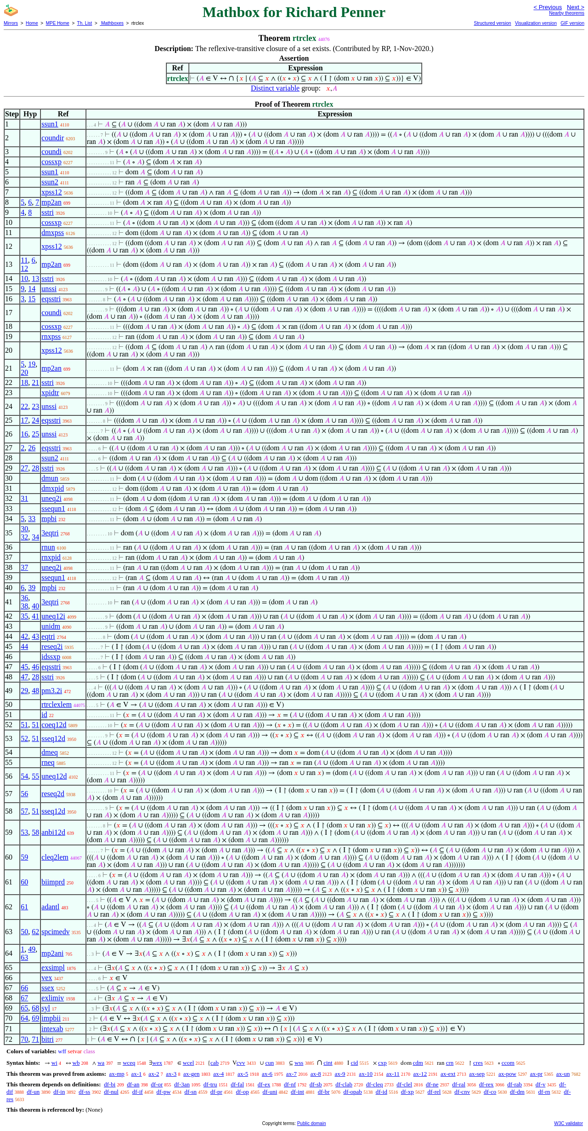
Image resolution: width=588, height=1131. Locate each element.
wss (299, 1062)
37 (24, 567)
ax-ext (448, 1073)
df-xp (407, 1091)
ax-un (563, 1073)
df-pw (164, 1091)
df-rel (434, 1091)
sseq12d (53, 738)
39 (31, 587)
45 (24, 667)
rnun (48, 547)
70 (24, 1039)
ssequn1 (53, 508)
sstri (47, 212)
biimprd (53, 882)
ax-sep (477, 1073)
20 (24, 372)
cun (269, 1062)
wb (76, 1062)
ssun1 (49, 124)
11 (24, 260)
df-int (297, 1091)
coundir (52, 138)
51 (24, 725)
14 (31, 289)
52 (24, 738)
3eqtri (49, 533)
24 (35, 420)
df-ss (84, 1091)
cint (328, 1062)
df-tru (210, 1084)
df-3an (182, 1084)
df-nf (290, 1084)
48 (35, 691)
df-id (381, 1091)
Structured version (492, 23)
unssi (49, 289)
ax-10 (366, 1073)
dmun (49, 478)
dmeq (49, 752)
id (44, 714)
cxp (382, 1062)
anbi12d (53, 832)
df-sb (316, 1084)
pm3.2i (51, 691)
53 (24, 832)
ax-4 (218, 1073)
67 (24, 998)
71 (35, 1039)
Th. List (84, 23)
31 (24, 498)
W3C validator (568, 1123)
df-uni (270, 1091)
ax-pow (507, 1073)
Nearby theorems (566, 13)
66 (24, 988)
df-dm (517, 1091)
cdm (418, 1062)
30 (24, 529)
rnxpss (51, 336)
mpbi (49, 518)
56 (24, 794)
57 (24, 811)
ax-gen (191, 1073)
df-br (324, 1091)
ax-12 (420, 1073)
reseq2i (51, 646)
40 (35, 606)
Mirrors (11, 23)
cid (354, 1062)
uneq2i (51, 498)
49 (31, 949)
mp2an (51, 202)
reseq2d (52, 794)
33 (31, 518)
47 (24, 677)
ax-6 (267, 1073)
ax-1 (136, 1073)
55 (35, 776)
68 (35, 1008)
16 (24, 434)
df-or (157, 1084)
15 (31, 299)
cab (214, 1062)
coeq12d (53, 725)
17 (24, 420)
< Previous (547, 7)
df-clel (404, 1084)
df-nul (111, 1091)
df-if (137, 1091)
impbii (51, 1018)
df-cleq (374, 1084)
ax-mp (116, 1073)
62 (35, 932)
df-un (33, 1091)
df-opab (352, 1091)
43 (35, 636)
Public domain (311, 1123)
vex (46, 978)
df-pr (216, 1091)
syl (45, 1008)
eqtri (48, 636)
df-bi (109, 1084)
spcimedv (55, 932)
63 (24, 957)
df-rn (544, 1091)
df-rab (514, 1084)
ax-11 (393, 1073)
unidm (50, 626)
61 (24, 907)
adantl (50, 907)
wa (100, 1062)
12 (24, 268)
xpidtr (50, 392)
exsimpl (53, 967)
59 (24, 857)
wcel (188, 1062)
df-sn (190, 1091)
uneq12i (53, 616)
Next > (575, 7)
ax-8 (316, 1073)
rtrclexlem (56, 704)
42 (24, 636)
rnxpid (51, 557)
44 (24, 646)
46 (35, 667)
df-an (133, 1084)
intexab (52, 1029)
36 (24, 598)
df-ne (432, 1084)
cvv (241, 1062)
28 (35, 468)
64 (24, 1018)
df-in (59, 1091)
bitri (47, 1039)
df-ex (264, 1084)
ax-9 (340, 1073)
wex (157, 1062)
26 (31, 448)
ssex (47, 988)
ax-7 (291, 1073)
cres (478, 1062)
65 (24, 1008)
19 (31, 364)
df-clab (343, 1084)
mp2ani (52, 953)
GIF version (572, 23)
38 (24, 606)
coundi (51, 151)
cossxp (51, 162)
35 (24, 616)
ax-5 (242, 1073)
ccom (508, 1062)
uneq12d (54, 776)
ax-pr (536, 1073)
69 (35, 1018)
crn (450, 1062)
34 (35, 537)
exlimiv (52, 998)
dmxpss (52, 232)
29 (24, 691)
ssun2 (49, 182)
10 (24, 278)
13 (35, 278)
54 (24, 776)
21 (35, 382)
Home (32, 23)
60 (24, 882)
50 (24, 932)
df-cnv (462, 1091)
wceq (129, 1062)
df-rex (486, 1084)
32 (24, 537)
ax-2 (153, 1073)
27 (24, 468)
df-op (242, 1091)
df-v (541, 1084)
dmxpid (52, 488)
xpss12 (51, 192)
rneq (47, 762)
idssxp (50, 656)
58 (35, 832)
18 (24, 382)
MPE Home (57, 23)
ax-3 (171, 1073)
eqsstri (51, 299)
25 (35, 434)
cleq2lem (54, 857)
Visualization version (536, 23)
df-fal (237, 1084)
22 (24, 406)
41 (35, 616)
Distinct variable (275, 88)
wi (54, 1062)
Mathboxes (112, 23)
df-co (490, 1091)
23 (35, 406)
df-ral (458, 1084)
